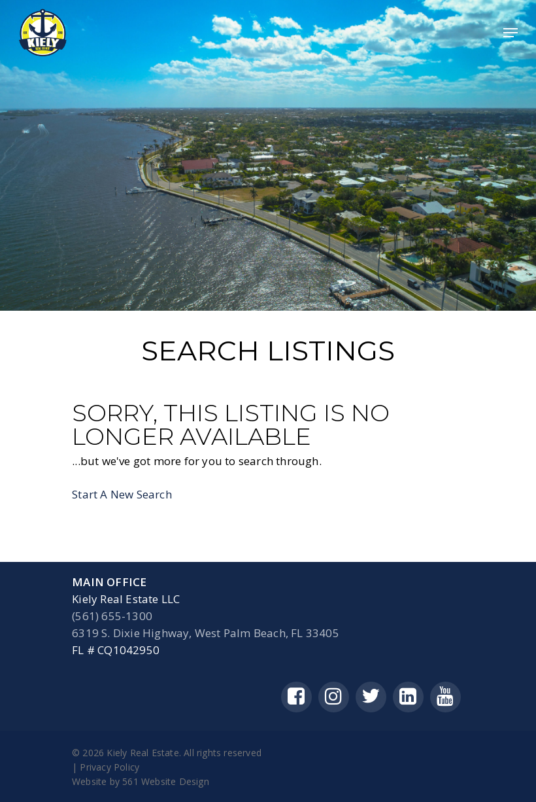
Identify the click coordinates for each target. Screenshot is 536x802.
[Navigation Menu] (510, 32)
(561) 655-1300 (112, 615)
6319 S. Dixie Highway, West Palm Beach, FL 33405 (205, 632)
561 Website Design (165, 781)
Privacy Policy (109, 767)
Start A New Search (122, 494)
